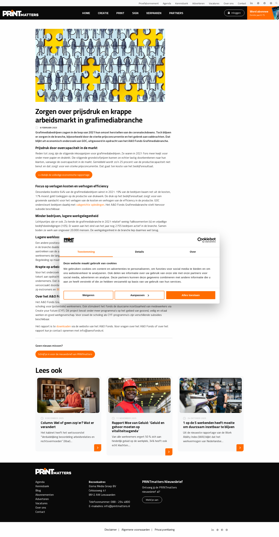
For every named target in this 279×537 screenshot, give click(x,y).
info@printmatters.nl (117, 506)
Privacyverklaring (165, 529)
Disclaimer (110, 529)
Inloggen (234, 12)
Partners (176, 13)
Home (86, 13)
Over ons (229, 3)
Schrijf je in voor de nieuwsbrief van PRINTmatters (65, 354)
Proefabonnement (149, 3)
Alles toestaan (191, 295)
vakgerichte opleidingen (90, 204)
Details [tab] (139, 251)
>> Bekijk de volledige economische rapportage (64, 174)
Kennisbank (181, 3)
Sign (135, 13)
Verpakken (153, 13)
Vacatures (214, 3)
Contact (242, 3)
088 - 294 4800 (120, 501)
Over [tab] (193, 251)
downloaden (63, 326)
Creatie (103, 13)
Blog (38, 490)
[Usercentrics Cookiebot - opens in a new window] (200, 240)
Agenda (167, 3)
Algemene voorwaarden (136, 529)
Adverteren (198, 3)
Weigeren (88, 295)
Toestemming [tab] (86, 251)
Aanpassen (139, 295)
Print (120, 13)
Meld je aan (152, 499)
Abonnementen (44, 494)
